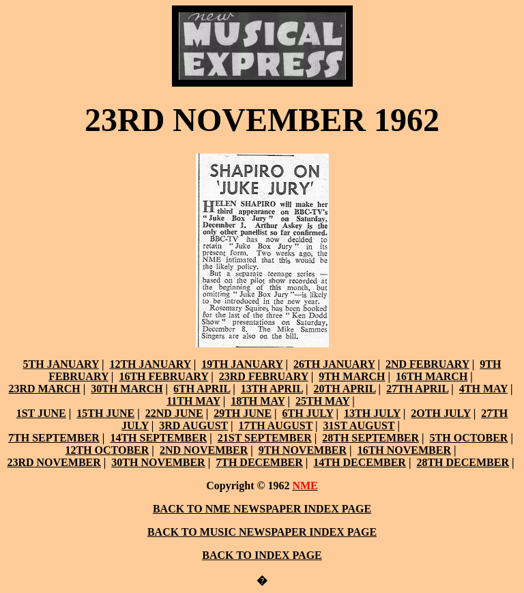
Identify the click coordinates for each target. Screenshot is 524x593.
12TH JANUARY (149, 364)
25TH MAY (322, 401)
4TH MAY (483, 388)
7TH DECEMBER (259, 462)
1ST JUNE (41, 413)
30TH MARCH (126, 388)
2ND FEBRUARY (427, 364)
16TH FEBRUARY (163, 376)
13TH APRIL (272, 388)
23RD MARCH (44, 388)
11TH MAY (193, 401)
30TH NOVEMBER (158, 462)
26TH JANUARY (334, 364)
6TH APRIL (201, 388)
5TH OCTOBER (469, 438)
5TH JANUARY (61, 364)
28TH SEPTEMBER (370, 438)
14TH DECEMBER (359, 462)
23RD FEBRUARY (263, 376)
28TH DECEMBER (462, 462)
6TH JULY (308, 413)
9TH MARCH (352, 376)
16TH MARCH (431, 376)
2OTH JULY (440, 413)
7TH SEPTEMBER (54, 438)
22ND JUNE (174, 413)
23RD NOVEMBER (53, 462)
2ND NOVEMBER (204, 450)
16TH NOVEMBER (404, 450)
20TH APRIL (344, 388)
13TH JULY (372, 413)
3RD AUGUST (193, 425)
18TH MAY (258, 401)
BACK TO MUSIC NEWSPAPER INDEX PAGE (262, 532)
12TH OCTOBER (107, 450)
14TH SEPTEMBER (158, 438)
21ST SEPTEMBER (265, 438)
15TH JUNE (105, 413)
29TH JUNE (243, 413)
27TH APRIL (417, 388)
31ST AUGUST (359, 425)
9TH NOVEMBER (303, 450)
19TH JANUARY (241, 364)
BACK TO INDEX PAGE (262, 555)
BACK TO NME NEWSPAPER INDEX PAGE (262, 509)
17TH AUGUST (275, 425)
